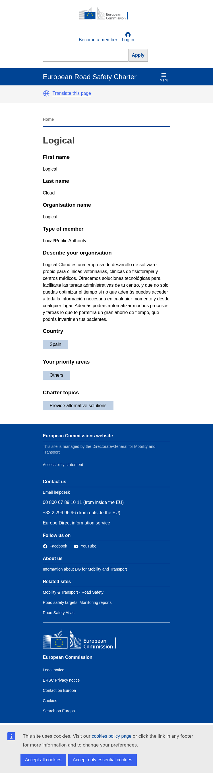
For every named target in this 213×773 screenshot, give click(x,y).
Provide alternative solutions (78, 405)
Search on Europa (59, 711)
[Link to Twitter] (85, 546)
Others (56, 375)
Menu (164, 77)
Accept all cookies (43, 759)
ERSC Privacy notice (61, 680)
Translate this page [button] (72, 93)
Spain (55, 344)
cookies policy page (111, 736)
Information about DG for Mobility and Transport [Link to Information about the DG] (85, 569)
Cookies (50, 700)
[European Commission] (106, 13)
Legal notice (54, 670)
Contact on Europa (59, 690)
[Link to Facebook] (55, 546)
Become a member (98, 39)
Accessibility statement (63, 464)
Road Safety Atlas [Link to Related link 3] (59, 612)
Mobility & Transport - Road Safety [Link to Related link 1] (73, 592)
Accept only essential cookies (102, 759)
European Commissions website (78, 435)
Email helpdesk (56, 492)
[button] (46, 93)
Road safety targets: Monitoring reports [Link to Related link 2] (77, 602)
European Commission (67, 657)
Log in (128, 37)
